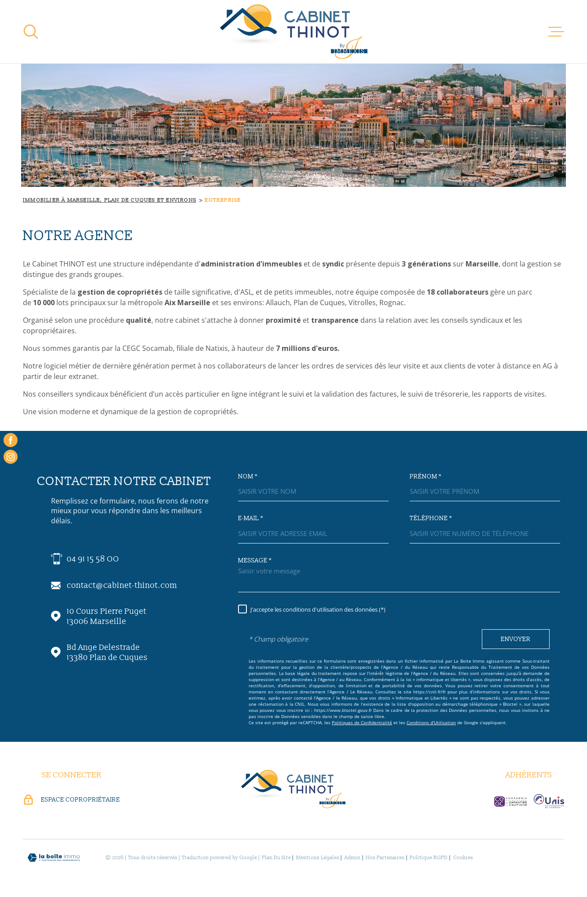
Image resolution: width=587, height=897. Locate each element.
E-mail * (250, 518)
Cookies (463, 858)
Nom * (247, 477)
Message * (254, 561)
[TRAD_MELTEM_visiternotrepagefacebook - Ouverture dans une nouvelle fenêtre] (11, 440)
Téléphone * (431, 518)
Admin (352, 857)
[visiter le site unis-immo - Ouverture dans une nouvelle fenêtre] (549, 801)
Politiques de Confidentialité (362, 722)
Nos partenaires (385, 857)
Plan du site (276, 857)
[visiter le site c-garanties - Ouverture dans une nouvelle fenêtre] (510, 801)
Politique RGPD (429, 857)
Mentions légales (317, 857)
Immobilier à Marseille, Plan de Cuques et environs (109, 200)
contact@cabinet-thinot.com (122, 585)
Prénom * (425, 477)
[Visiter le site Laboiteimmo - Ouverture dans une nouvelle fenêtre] (53, 857)
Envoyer (516, 639)
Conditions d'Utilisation (431, 722)
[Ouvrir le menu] (556, 32)
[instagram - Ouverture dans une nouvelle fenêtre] (11, 457)
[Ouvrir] (31, 32)
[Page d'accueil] (293, 31)
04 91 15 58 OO (93, 559)
